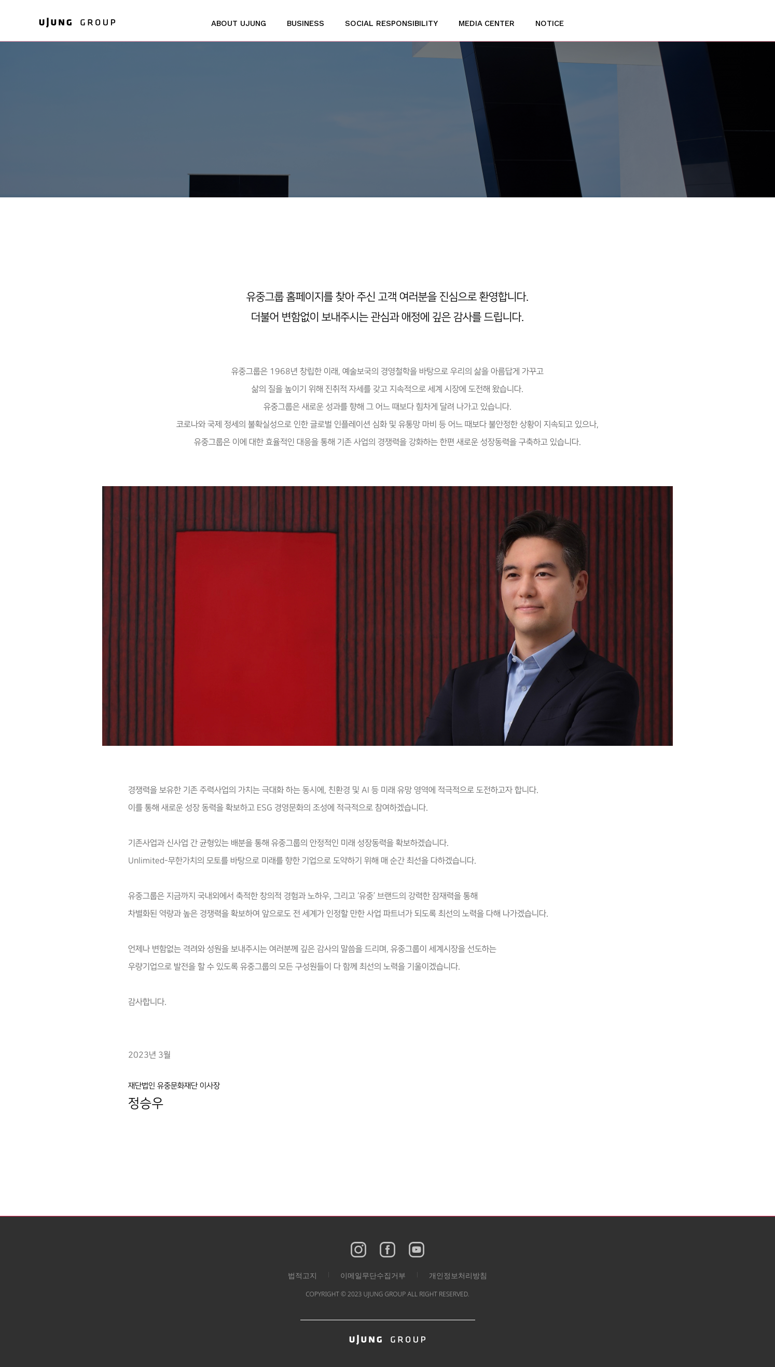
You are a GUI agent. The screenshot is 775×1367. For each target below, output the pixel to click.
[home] (77, 22)
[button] (238, 29)
